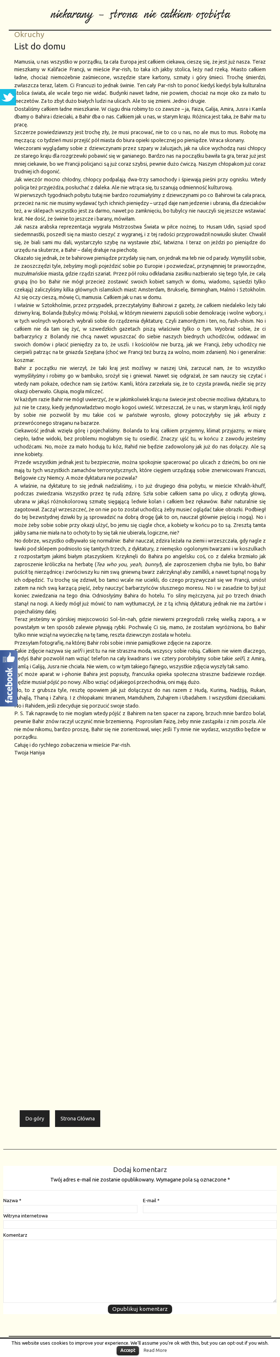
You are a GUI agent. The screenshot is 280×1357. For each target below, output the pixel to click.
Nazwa (12, 1200)
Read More (155, 1350)
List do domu (40, 46)
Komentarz (15, 1235)
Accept (127, 1350)
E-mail (151, 1200)
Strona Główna (78, 1119)
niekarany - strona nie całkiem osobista (140, 10)
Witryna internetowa (25, 1216)
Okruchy (29, 34)
